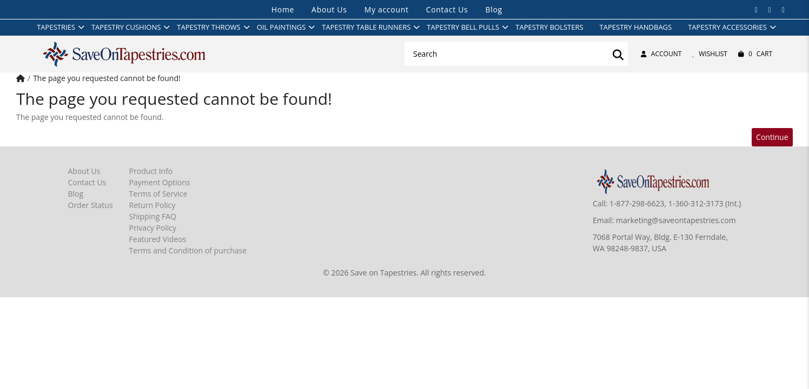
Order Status (90, 205)
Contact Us (447, 9)
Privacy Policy (152, 228)
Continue (772, 137)
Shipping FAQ (152, 216)
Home (282, 9)
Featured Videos (158, 239)
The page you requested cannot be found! (107, 78)
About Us (329, 9)
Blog (493, 9)
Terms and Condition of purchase (188, 250)
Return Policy (152, 205)
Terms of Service (158, 194)
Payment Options (159, 182)
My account (386, 9)
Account (661, 53)
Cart (755, 54)
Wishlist (709, 53)
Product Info (151, 171)
